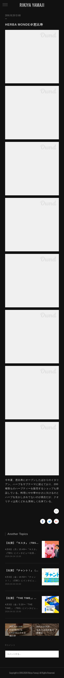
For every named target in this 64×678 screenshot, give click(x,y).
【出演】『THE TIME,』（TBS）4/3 (26, 598)
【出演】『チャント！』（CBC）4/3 (26, 570)
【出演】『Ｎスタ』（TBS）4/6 (23, 543)
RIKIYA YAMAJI (32, 5)
